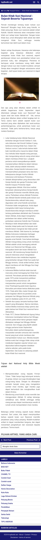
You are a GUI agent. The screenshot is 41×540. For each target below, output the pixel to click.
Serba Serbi (5, 514)
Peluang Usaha (7, 503)
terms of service (25, 537)
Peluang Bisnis (7, 500)
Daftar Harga (6, 485)
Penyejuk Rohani (7, 511)
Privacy (34, 535)
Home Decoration (8, 489)
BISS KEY (4, 467)
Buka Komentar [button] (21, 453)
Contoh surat (6, 481)
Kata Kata (5, 492)
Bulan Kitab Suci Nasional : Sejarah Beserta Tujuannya (17, 17)
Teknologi (5, 518)
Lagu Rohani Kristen (9, 496)
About (21, 535)
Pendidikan (5, 507)
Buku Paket (5, 471)
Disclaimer (14, 537)
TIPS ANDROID (7, 522)
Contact (27, 535)
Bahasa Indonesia (8, 463)
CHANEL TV (5, 474)
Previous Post (32, 440)
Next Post (7, 440)
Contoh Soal (6, 478)
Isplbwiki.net (6, 2)
